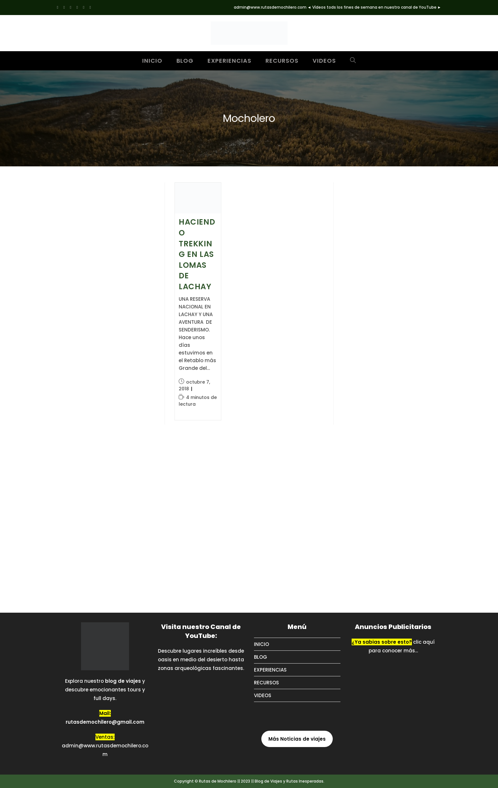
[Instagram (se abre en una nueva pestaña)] (77, 7)
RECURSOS (266, 682)
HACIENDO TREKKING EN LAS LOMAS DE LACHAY (197, 254)
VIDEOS (262, 695)
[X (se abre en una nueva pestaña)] (59, 7)
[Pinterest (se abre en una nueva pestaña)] (70, 7)
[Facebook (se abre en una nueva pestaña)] (64, 7)
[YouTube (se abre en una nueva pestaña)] (90, 7)
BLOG (260, 657)
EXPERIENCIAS (270, 669)
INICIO (261, 644)
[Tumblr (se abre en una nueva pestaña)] (83, 7)
